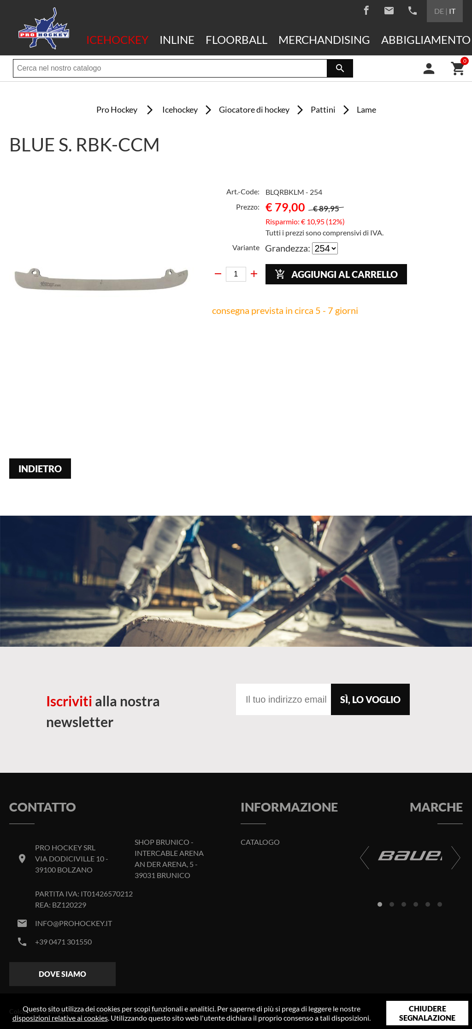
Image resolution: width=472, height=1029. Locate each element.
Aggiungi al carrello (336, 274)
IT (452, 10)
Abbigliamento (426, 39)
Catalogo (260, 841)
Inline (177, 39)
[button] (380, 904)
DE (439, 10)
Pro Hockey (116, 109)
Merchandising (324, 39)
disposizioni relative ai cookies (60, 1017)
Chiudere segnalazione (427, 1013)
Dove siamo (62, 973)
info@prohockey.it (73, 923)
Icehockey (117, 39)
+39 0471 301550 (63, 941)
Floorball (236, 39)
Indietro (40, 468)
